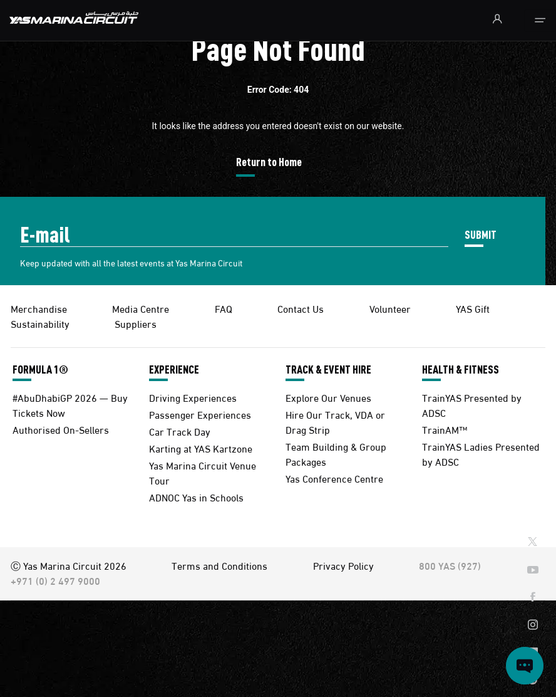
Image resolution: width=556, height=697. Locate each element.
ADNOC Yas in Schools (196, 497)
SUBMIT (481, 234)
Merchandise (39, 308)
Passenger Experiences (200, 414)
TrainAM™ (444, 429)
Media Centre (140, 308)
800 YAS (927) (450, 565)
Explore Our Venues (328, 397)
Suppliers (136, 323)
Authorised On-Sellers (61, 429)
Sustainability (40, 323)
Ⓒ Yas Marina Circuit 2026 (68, 565)
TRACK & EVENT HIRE (328, 369)
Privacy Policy (343, 565)
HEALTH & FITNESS (460, 369)
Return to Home (269, 161)
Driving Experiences (193, 397)
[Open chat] (524, 665)
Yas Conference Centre (334, 478)
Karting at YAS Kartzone (200, 448)
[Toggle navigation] (540, 20)
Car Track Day (179, 431)
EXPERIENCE (174, 369)
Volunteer (390, 308)
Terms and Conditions (219, 565)
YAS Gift (473, 308)
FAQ (223, 308)
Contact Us (300, 308)
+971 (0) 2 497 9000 (55, 580)
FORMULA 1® (40, 369)
